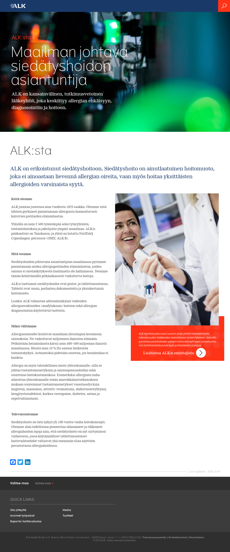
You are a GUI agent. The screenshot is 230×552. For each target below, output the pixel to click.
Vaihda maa (43, 483)
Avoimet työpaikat (22, 515)
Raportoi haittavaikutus (25, 521)
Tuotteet (68, 515)
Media (67, 510)
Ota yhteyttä (18, 510)
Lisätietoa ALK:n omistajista (170, 349)
